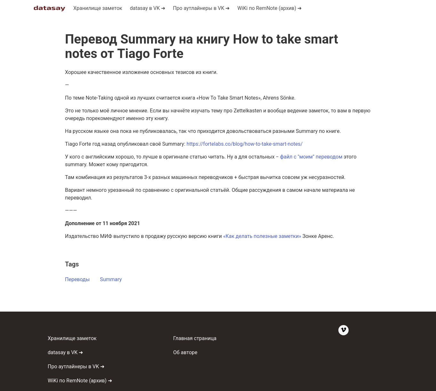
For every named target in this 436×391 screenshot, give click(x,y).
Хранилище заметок (97, 8)
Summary (111, 279)
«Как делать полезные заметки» (262, 236)
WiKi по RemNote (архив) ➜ (269, 8)
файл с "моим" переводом (311, 157)
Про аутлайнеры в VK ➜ (201, 8)
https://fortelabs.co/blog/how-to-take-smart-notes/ (245, 144)
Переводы (77, 279)
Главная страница (194, 338)
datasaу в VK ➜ (147, 8)
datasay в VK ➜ (65, 352)
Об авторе (185, 352)
